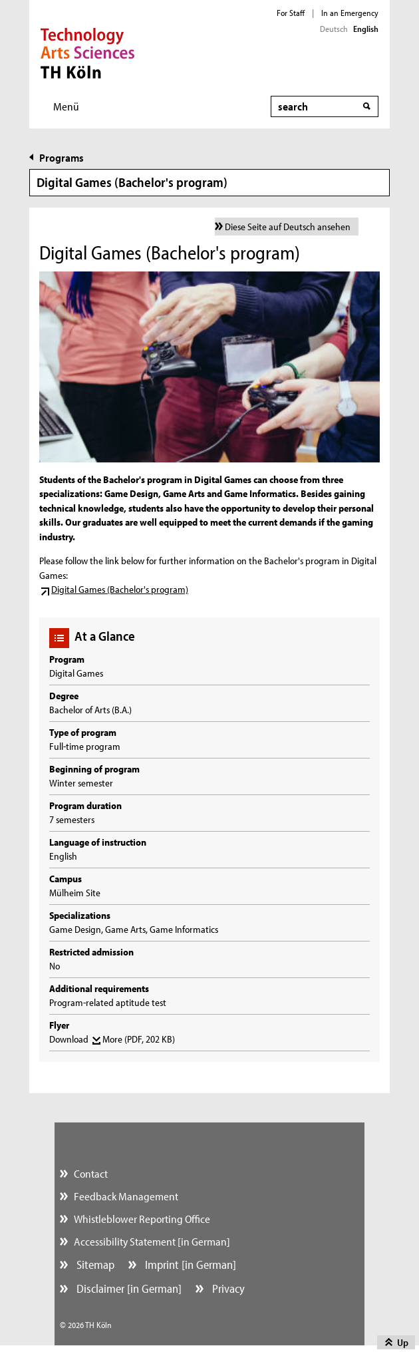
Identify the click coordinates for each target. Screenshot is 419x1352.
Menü (66, 106)
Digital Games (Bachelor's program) (119, 589)
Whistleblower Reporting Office (142, 1219)
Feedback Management (126, 1196)
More (138, 1039)
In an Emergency (349, 12)
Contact (91, 1173)
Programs (61, 157)
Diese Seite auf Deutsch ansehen (287, 226)
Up (402, 1342)
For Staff (291, 12)
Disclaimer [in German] (128, 1288)
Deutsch (334, 28)
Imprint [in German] (189, 1264)
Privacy (227, 1288)
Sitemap (94, 1264)
